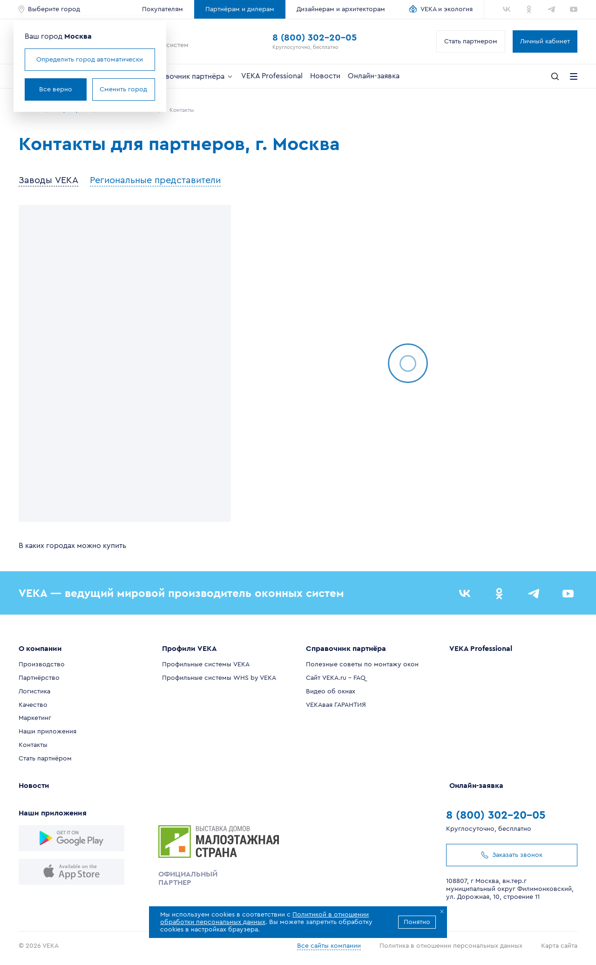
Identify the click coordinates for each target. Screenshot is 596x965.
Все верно (55, 89)
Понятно (417, 922)
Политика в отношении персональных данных (450, 946)
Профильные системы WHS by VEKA (219, 678)
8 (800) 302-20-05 (314, 37)
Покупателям (162, 9)
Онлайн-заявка (374, 76)
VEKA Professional (272, 76)
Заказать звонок (511, 855)
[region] (125, 363)
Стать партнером (470, 41)
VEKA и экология (446, 9)
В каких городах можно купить (72, 545)
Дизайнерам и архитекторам (341, 9)
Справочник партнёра (191, 76)
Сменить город (123, 89)
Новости (325, 76)
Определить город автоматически (89, 59)
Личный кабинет (545, 41)
